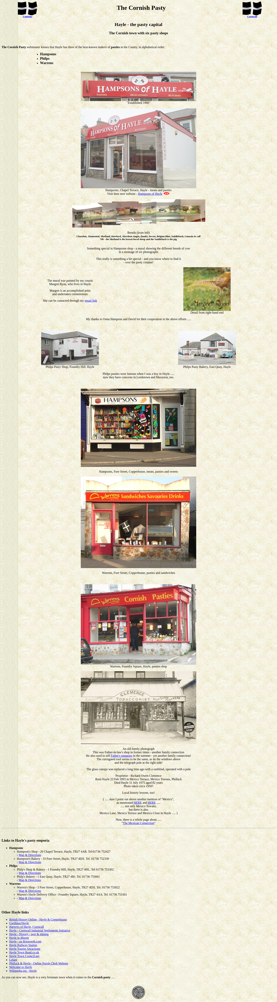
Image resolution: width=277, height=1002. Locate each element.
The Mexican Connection (138, 823)
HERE (138, 802)
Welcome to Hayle (20, 967)
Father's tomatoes (121, 755)
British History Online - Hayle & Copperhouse (38, 919)
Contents (27, 16)
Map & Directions (30, 855)
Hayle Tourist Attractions (24, 948)
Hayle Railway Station (23, 945)
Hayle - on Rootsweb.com (25, 941)
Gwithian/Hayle (19, 923)
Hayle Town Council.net (24, 956)
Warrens (115, 666)
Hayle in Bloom (19, 937)
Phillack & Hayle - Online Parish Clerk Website (38, 963)
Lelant (13, 959)
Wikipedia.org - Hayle (23, 970)
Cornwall (252, 16)
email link (91, 300)
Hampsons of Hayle (150, 193)
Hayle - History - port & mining (28, 934)
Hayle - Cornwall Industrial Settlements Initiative (39, 930)
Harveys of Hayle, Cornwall (26, 926)
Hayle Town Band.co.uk (24, 952)
